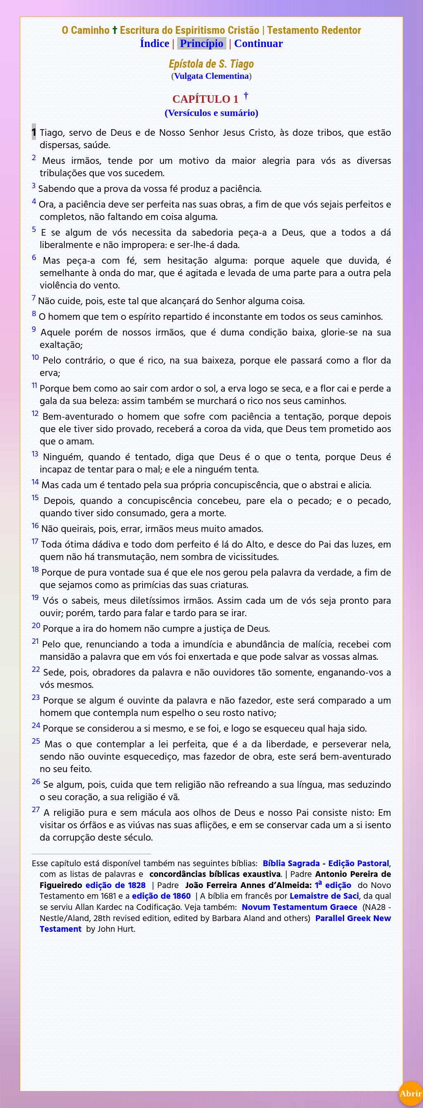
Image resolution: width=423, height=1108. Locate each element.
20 (36, 625)
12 (35, 412)
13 (35, 453)
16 (35, 525)
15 (35, 497)
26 (36, 781)
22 (36, 668)
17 (35, 540)
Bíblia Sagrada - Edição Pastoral (326, 862)
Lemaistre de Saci (324, 895)
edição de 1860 (161, 895)
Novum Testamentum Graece (299, 906)
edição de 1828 (116, 884)
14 (35, 481)
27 (36, 809)
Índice (154, 43)
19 (35, 597)
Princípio (201, 43)
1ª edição (333, 884)
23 (36, 696)
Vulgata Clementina (211, 76)
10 (35, 356)
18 (35, 568)
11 (34, 384)
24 (36, 724)
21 (35, 640)
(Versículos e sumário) (211, 112)
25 (36, 740)
